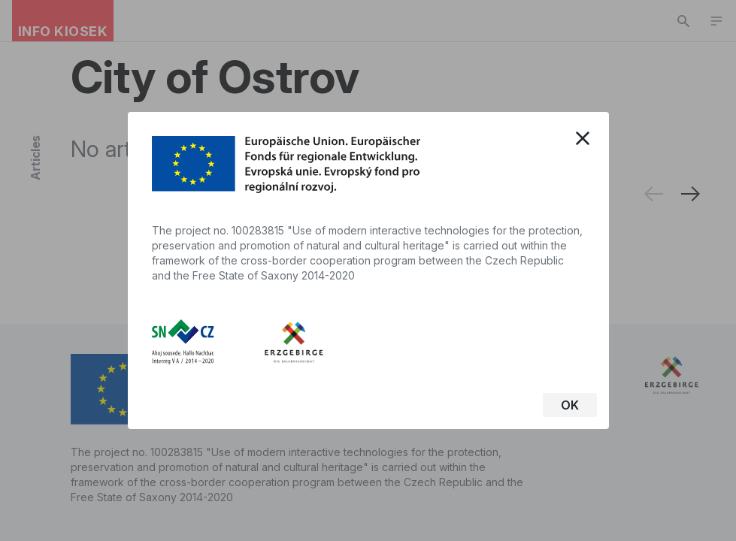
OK (570, 405)
